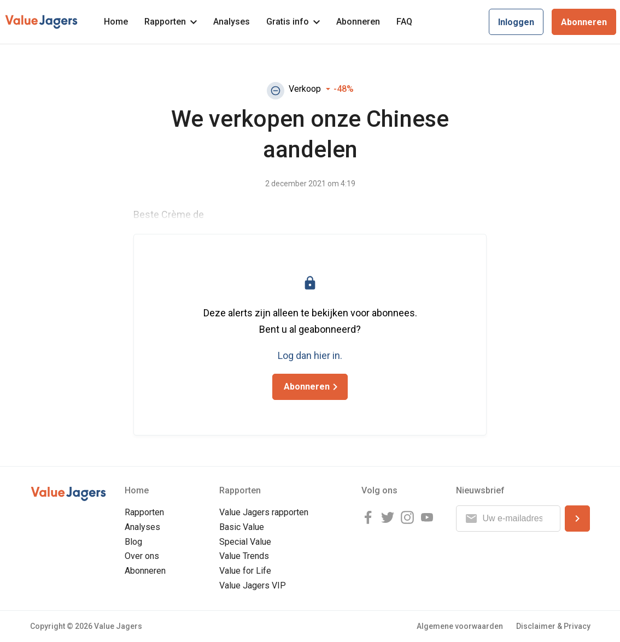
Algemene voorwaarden (460, 626)
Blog (133, 542)
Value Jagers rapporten (263, 512)
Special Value (245, 542)
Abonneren (358, 21)
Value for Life (245, 571)
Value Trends (244, 556)
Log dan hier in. (310, 355)
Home (116, 21)
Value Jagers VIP (252, 585)
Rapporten (170, 21)
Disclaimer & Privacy (553, 626)
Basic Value (241, 527)
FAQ (404, 21)
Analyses (231, 21)
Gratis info (293, 21)
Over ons (142, 556)
